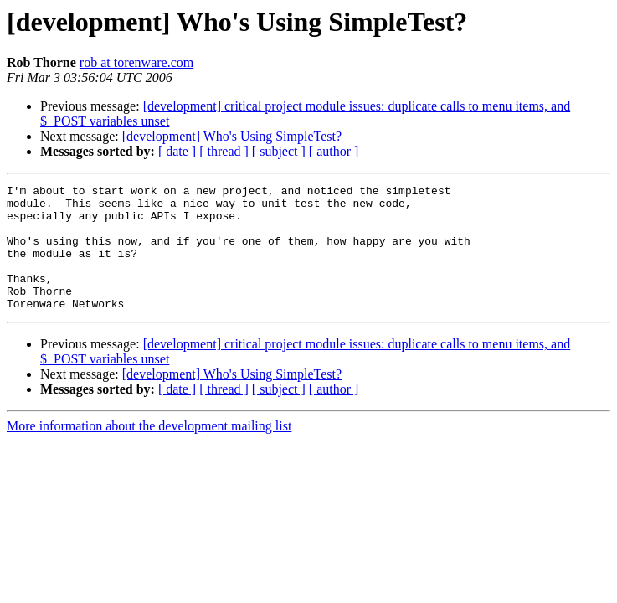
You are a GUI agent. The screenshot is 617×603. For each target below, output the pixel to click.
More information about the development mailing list (149, 451)
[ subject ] (279, 151)
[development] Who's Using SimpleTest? (232, 136)
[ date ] (177, 151)
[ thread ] (224, 151)
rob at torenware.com (136, 62)
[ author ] (334, 151)
